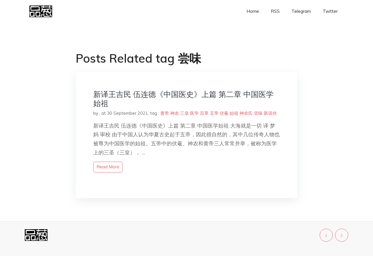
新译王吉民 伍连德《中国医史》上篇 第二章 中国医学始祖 (183, 98)
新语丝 (270, 113)
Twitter (330, 11)
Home (253, 11)
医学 (194, 113)
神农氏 (246, 113)
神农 (174, 113)
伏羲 (224, 113)
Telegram (301, 11)
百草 (204, 113)
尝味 (258, 113)
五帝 (214, 113)
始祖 (234, 113)
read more (107, 167)
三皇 (184, 113)
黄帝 (164, 113)
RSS (275, 11)
